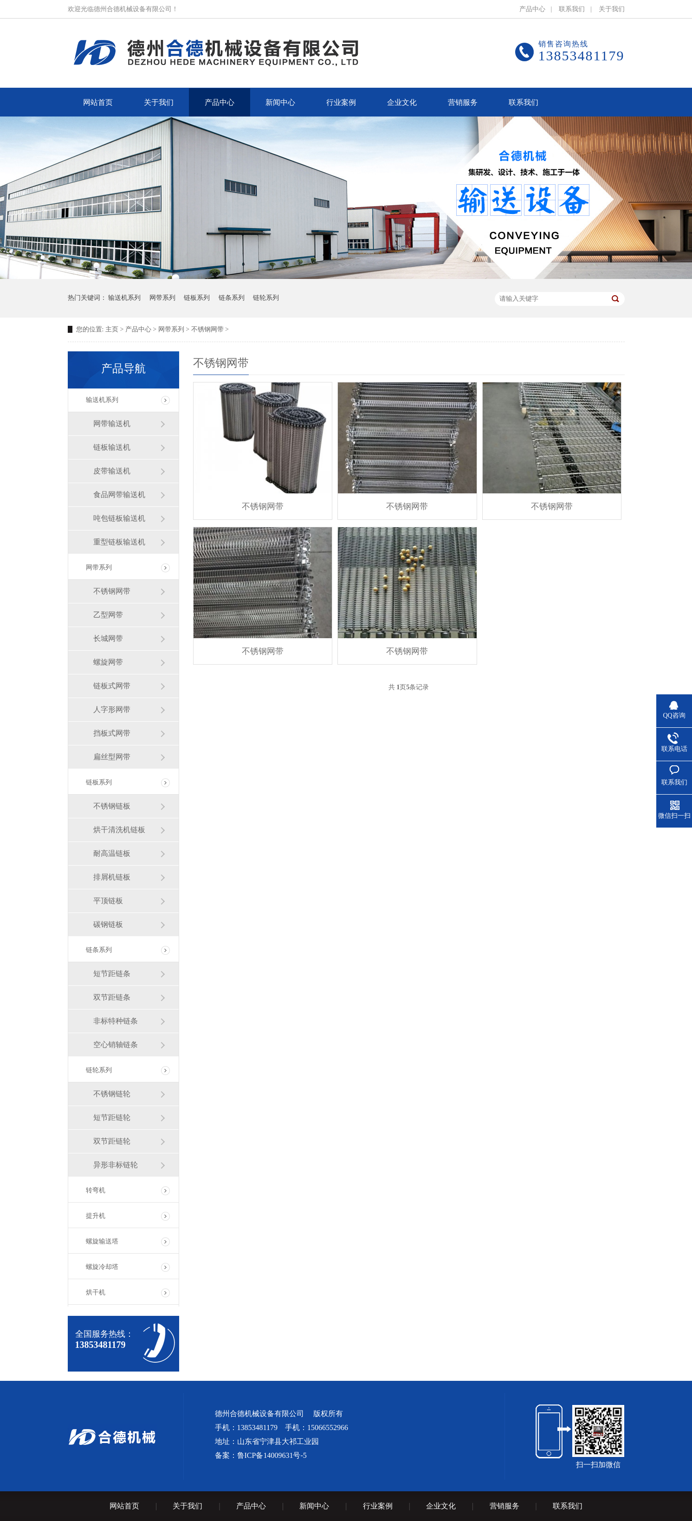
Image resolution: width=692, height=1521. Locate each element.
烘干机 (95, 1292)
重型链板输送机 (119, 542)
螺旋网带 (108, 662)
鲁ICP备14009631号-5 (272, 1455)
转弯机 (95, 1190)
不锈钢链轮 (111, 1094)
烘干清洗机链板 (119, 830)
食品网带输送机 (119, 494)
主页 (111, 329)
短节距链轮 (111, 1117)
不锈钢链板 (111, 806)
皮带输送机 (111, 471)
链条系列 (232, 297)
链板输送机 (111, 447)
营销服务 (504, 1506)
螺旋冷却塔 (102, 1266)
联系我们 (572, 9)
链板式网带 (111, 686)
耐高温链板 (111, 853)
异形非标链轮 (115, 1165)
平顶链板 (108, 901)
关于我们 (612, 9)
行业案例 (378, 1506)
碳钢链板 (108, 924)
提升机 (95, 1215)
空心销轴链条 (115, 1045)
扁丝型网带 (111, 757)
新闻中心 (314, 1506)
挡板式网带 (111, 733)
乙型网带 (108, 615)
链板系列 (197, 297)
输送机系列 (124, 297)
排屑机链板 (111, 877)
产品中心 (532, 9)
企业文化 (441, 1506)
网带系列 (162, 297)
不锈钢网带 (207, 329)
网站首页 (124, 1506)
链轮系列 (266, 297)
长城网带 (108, 638)
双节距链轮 (111, 1141)
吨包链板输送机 (119, 518)
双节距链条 (111, 997)
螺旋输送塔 (102, 1241)
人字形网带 (111, 709)
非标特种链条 (115, 1021)
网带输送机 (111, 423)
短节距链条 (111, 973)
